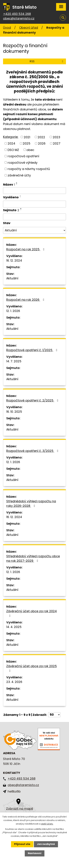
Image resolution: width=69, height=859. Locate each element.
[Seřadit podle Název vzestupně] (17, 183)
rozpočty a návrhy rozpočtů (29, 169)
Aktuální (12, 278)
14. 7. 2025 (13, 361)
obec (30, 150)
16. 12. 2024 (14, 260)
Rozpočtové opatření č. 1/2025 (32, 350)
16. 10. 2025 (14, 411)
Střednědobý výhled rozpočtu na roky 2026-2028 (31, 503)
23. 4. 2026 (14, 682)
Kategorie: (10, 137)
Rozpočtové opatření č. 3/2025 (33, 451)
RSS (47, 61)
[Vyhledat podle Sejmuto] (34, 217)
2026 (41, 143)
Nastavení (34, 853)
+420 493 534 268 (17, 14)
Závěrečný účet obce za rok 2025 (31, 668)
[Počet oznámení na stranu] (54, 714)
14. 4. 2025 (14, 627)
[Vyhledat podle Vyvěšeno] (34, 204)
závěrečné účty (19, 175)
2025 (26, 143)
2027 (56, 143)
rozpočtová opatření (23, 156)
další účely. (47, 823)
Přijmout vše (22, 844)
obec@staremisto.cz (18, 18)
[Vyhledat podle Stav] (34, 230)
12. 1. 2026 (13, 311)
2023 (56, 137)
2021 (27, 137)
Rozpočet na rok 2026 (26, 300)
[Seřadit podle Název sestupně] (17, 184)
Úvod (7, 27)
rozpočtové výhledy (22, 162)
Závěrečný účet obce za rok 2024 (31, 613)
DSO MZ (13, 150)
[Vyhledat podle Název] (34, 190)
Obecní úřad (28, 27)
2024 (11, 143)
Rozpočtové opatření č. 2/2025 (33, 400)
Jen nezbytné (46, 844)
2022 (41, 137)
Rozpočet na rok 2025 (26, 249)
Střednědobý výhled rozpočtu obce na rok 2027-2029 (33, 558)
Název (9, 184)
